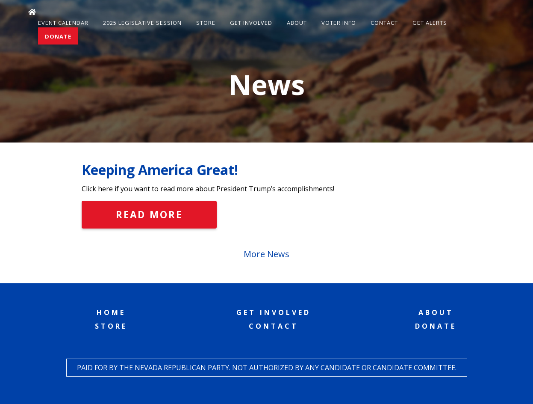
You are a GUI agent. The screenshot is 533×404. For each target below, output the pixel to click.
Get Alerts (429, 23)
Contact (384, 23)
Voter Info (338, 23)
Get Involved (251, 23)
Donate (58, 36)
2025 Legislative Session (142, 23)
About (297, 23)
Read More (149, 214)
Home (111, 312)
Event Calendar (63, 23)
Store (205, 23)
